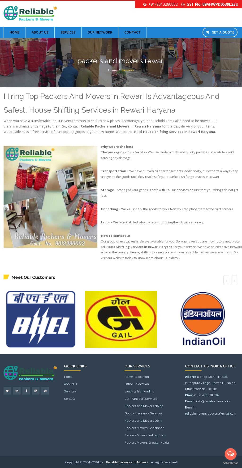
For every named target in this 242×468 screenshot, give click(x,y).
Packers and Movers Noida (144, 406)
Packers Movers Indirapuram (145, 435)
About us (40, 32)
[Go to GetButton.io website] (230, 463)
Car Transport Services (141, 398)
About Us (70, 384)
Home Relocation (137, 376)
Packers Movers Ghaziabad (144, 428)
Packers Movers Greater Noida (147, 442)
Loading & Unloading (139, 391)
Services (67, 32)
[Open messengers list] (231, 454)
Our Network (99, 32)
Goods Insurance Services (143, 413)
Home (15, 32)
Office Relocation (137, 384)
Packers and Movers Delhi (143, 420)
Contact (132, 32)
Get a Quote (220, 32)
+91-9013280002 (163, 4)
